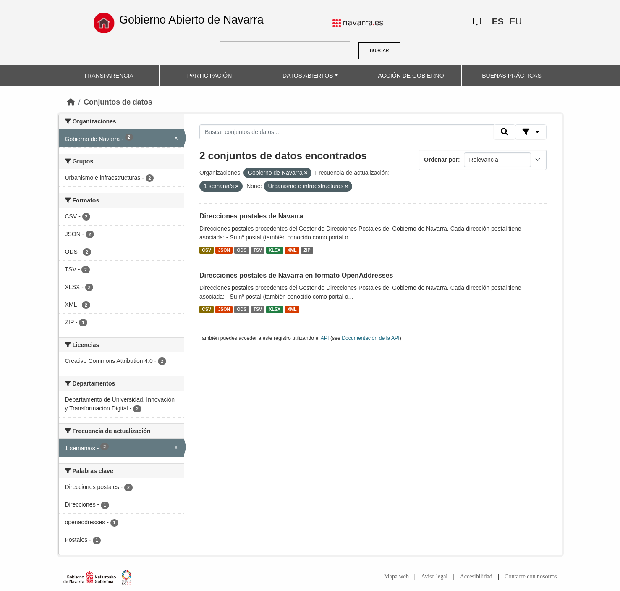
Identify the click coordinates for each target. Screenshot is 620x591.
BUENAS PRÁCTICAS (512, 75)
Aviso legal (434, 576)
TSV (258, 249)
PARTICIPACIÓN (209, 75)
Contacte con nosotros (531, 576)
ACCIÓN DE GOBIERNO (411, 75)
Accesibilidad (476, 576)
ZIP (306, 249)
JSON (224, 249)
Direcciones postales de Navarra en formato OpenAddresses (296, 275)
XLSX (274, 249)
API (325, 338)
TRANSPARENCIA (108, 75)
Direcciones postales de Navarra (251, 216)
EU (516, 21)
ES (498, 21)
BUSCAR (379, 50)
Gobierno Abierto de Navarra (191, 19)
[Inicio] (71, 102)
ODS (241, 249)
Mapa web (396, 576)
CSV (206, 249)
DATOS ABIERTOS (308, 75)
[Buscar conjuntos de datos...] (346, 131)
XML (292, 249)
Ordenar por (441, 159)
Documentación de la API (371, 338)
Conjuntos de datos (118, 102)
